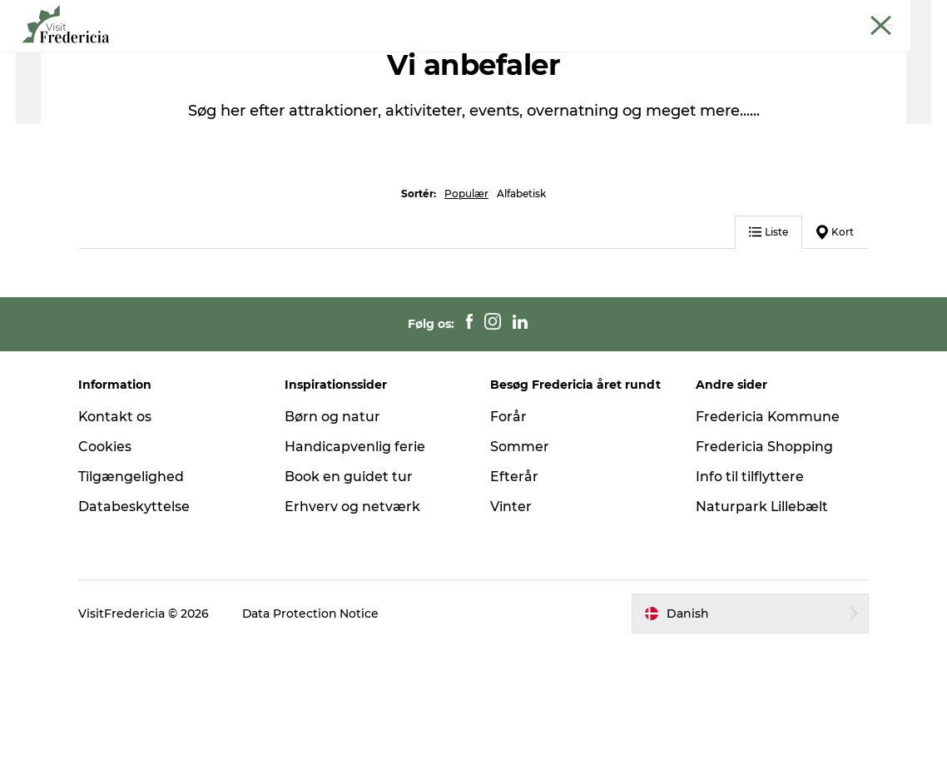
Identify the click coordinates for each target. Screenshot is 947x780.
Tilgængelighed (133, 611)
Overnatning (588, 54)
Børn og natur (333, 551)
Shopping (494, 54)
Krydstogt (812, 16)
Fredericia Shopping (763, 581)
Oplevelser (307, 54)
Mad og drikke (212, 106)
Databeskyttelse (136, 640)
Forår (508, 551)
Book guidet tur (892, 16)
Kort (833, 366)
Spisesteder (402, 54)
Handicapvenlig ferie (355, 581)
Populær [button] (466, 327)
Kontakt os (118, 551)
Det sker (222, 54)
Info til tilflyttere (749, 611)
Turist (643, 16)
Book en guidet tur (349, 611)
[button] (748, 748)
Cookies (107, 581)
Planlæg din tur (702, 54)
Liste (766, 366)
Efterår (514, 611)
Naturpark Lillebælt (761, 640)
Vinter (511, 640)
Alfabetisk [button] (521, 327)
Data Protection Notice (314, 747)
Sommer (519, 581)
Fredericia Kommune (767, 551)
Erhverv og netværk (722, 16)
